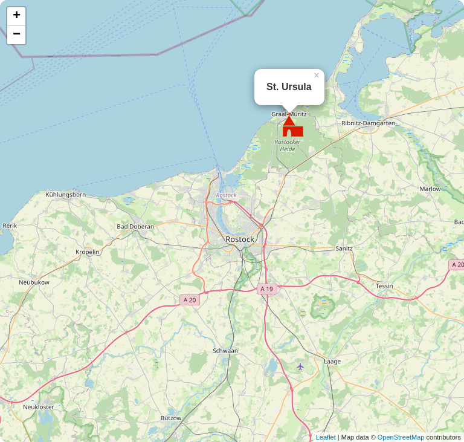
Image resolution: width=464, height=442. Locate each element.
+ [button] (17, 16)
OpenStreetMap (401, 437)
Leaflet (326, 437)
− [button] (17, 35)
